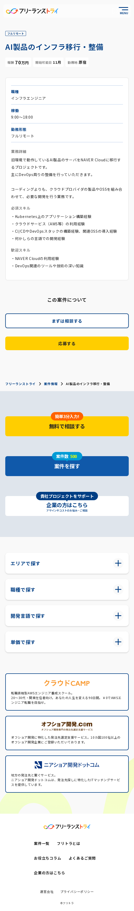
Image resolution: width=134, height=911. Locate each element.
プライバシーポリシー (77, 891)
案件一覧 (41, 843)
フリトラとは (68, 843)
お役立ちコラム (47, 858)
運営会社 (46, 891)
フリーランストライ (20, 384)
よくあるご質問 (82, 858)
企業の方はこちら (49, 872)
